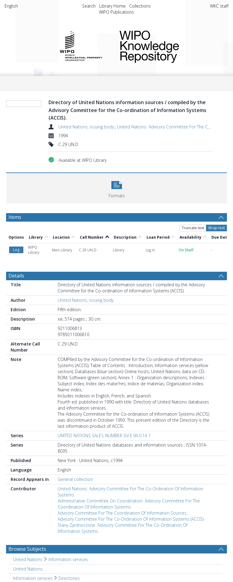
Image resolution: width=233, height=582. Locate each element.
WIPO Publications (116, 12)
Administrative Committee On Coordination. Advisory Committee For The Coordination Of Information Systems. (129, 504)
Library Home (112, 6)
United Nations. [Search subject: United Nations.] (28, 569)
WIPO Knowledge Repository (169, 45)
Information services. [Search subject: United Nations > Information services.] (69, 559)
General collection (75, 479)
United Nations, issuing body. (86, 127)
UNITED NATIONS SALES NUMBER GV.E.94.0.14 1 (104, 435)
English (11, 6)
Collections (140, 6)
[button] (116, 187)
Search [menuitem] (89, 6)
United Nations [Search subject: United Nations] (27, 559)
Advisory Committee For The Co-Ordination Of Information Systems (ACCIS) (131, 519)
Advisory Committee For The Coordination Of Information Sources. (122, 513)
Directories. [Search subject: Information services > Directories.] (70, 578)
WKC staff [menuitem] (219, 6)
